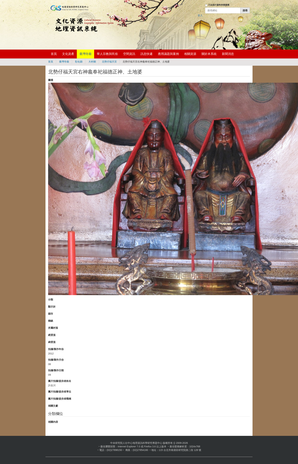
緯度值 (52, 342)
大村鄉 (92, 61)
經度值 (52, 335)
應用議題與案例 (168, 54)
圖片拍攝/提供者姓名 (59, 381)
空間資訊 (129, 54)
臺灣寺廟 (85, 54)
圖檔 (50, 80)
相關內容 (53, 421)
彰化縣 (78, 61)
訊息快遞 (147, 54)
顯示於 (52, 306)
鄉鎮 (50, 320)
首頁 (54, 54)
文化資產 (68, 54)
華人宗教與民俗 (107, 54)
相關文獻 (53, 405)
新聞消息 (228, 54)
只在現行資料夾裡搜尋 (218, 5)
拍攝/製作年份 (56, 349)
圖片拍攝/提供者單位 (59, 391)
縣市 (50, 313)
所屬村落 (53, 327)
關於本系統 (209, 54)
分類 (50, 299)
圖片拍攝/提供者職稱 (59, 398)
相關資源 (190, 54)
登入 (200, 15)
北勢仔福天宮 (109, 61)
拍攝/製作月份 (56, 359)
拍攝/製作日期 (56, 370)
